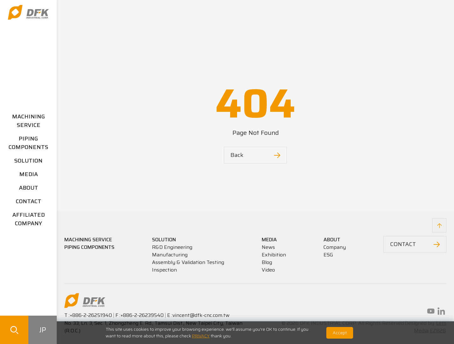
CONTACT (28, 201)
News (268, 247)
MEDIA (28, 174)
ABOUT (28, 187)
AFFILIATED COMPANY (28, 219)
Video (268, 270)
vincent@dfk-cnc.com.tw (201, 315)
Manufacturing (170, 255)
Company (334, 247)
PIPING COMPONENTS (28, 143)
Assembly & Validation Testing (188, 262)
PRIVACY (201, 335)
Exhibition (274, 255)
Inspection (164, 270)
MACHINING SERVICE (28, 120)
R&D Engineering (172, 247)
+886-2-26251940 (91, 315)
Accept (340, 332)
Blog (267, 262)
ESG (328, 255)
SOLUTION (28, 160)
